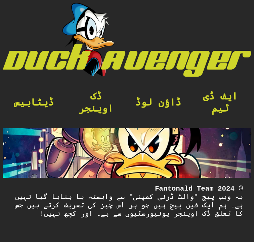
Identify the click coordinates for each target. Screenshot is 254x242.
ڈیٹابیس (34, 103)
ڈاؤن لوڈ (158, 103)
